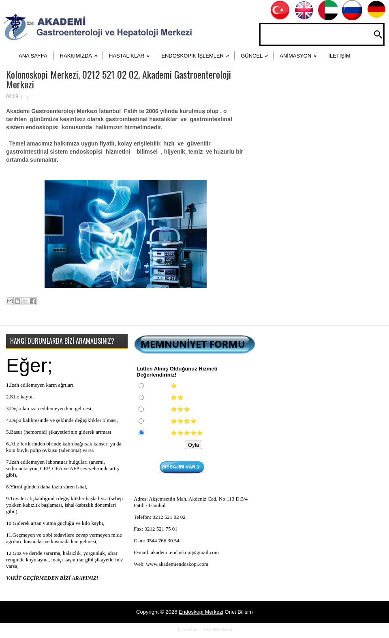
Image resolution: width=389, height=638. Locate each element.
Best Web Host (217, 629)
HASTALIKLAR (132, 53)
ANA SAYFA (33, 56)
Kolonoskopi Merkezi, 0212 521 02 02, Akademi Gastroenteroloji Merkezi (118, 79)
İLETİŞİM (339, 56)
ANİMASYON (301, 53)
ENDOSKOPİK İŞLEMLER (197, 53)
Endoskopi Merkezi (201, 612)
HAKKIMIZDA (81, 53)
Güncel (257, 53)
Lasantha (187, 629)
